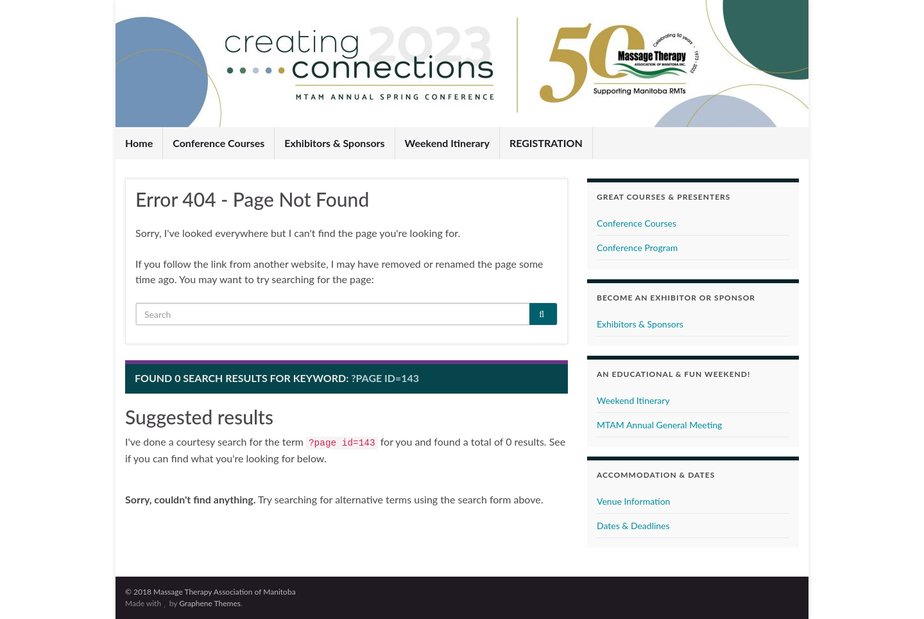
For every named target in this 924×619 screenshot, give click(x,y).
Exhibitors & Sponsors (334, 143)
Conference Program (637, 247)
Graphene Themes (210, 603)
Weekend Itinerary (447, 143)
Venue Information (633, 501)
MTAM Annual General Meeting (659, 424)
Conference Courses (218, 143)
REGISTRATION (546, 143)
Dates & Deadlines (633, 525)
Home (139, 143)
